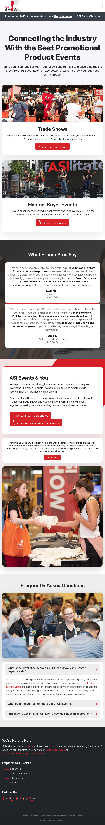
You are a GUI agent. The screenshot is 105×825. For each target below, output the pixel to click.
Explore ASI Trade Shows (30, 415)
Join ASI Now (53, 457)
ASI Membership (16, 782)
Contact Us (81, 815)
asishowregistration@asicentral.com (24, 753)
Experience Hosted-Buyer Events (36, 422)
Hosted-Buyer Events (19, 773)
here (30, 746)
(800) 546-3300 (55, 749)
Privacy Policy (25, 815)
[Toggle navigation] (98, 6)
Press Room (72, 815)
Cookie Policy (35, 815)
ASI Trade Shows (16, 679)
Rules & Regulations (60, 815)
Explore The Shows (52, 146)
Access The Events (52, 222)
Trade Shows (14, 768)
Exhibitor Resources (18, 777)
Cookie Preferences (47, 815)
